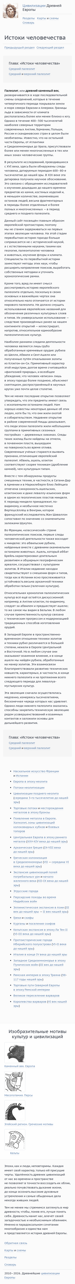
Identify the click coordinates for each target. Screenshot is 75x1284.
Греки (17, 917)
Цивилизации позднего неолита (36, 793)
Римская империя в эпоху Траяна (36, 975)
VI (15, 934)
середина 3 (22, 798)
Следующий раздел (50, 47)
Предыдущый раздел (19, 47)
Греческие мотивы (41, 1124)
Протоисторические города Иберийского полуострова (32, 942)
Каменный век (14, 1066)
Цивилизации (34, 5)
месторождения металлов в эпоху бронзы (38, 810)
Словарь (28, 22)
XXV (30, 841)
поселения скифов (42, 923)
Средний (15, 74)
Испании (22, 775)
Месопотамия (13, 1095)
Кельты (14, 1153)
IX (45, 847)
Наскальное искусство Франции (36, 771)
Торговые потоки (25, 808)
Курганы (19, 923)
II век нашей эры (55, 911)
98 (64, 975)
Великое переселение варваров (36, 995)
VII (46, 862)
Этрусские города (25, 891)
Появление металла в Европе (34, 818)
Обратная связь (15, 1243)
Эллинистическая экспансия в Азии (38, 907)
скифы (29, 917)
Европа (30, 1066)
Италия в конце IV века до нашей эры (40, 954)
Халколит (20, 822)
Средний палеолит (22, 69)
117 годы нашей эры (27, 979)
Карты (41, 18)
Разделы (29, 18)
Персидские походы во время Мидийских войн (34, 899)
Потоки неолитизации (28, 787)
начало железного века (33, 879)
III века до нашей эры (34, 934)
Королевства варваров (29, 1001)
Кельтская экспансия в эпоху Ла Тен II (40, 929)
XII (40, 881)
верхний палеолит (37, 74)
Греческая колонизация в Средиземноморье (30, 860)
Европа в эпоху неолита (30, 781)
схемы (54, 18)
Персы (28, 1095)
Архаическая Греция (27, 847)
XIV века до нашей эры (50, 841)
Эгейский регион (15, 1124)
